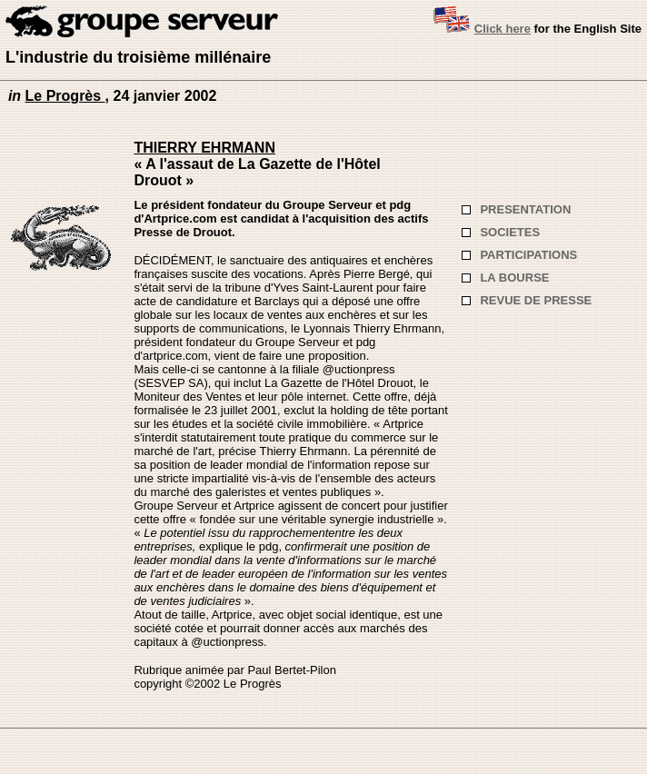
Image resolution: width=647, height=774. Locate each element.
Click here (502, 28)
